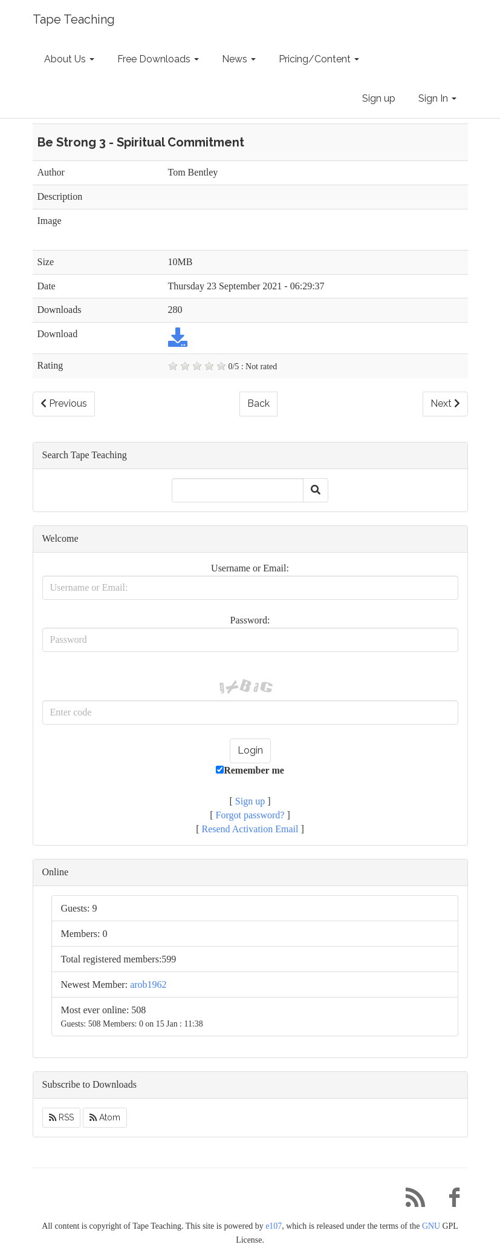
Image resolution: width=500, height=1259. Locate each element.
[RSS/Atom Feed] (411, 1200)
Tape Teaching (74, 19)
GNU (431, 1226)
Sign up (378, 98)
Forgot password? (250, 815)
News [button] (239, 59)
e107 (273, 1226)
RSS (61, 1117)
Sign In (437, 98)
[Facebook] (450, 1200)
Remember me (250, 770)
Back (258, 403)
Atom (104, 1117)
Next (445, 403)
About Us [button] (69, 59)
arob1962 (148, 984)
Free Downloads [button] (158, 59)
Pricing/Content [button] (319, 59)
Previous (64, 403)
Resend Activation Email (250, 829)
